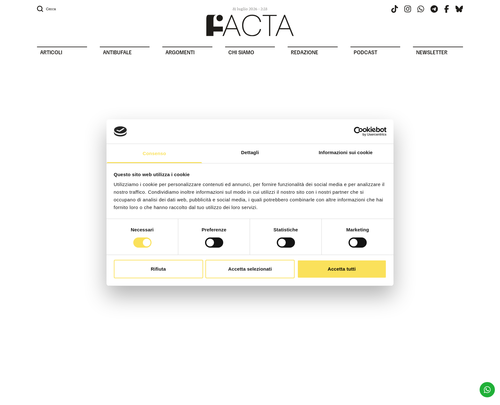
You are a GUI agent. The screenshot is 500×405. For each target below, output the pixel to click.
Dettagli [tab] (250, 152)
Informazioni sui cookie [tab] (346, 152)
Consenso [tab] (154, 153)
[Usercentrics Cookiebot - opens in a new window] (358, 131)
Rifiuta (158, 269)
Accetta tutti (342, 269)
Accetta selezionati (250, 269)
